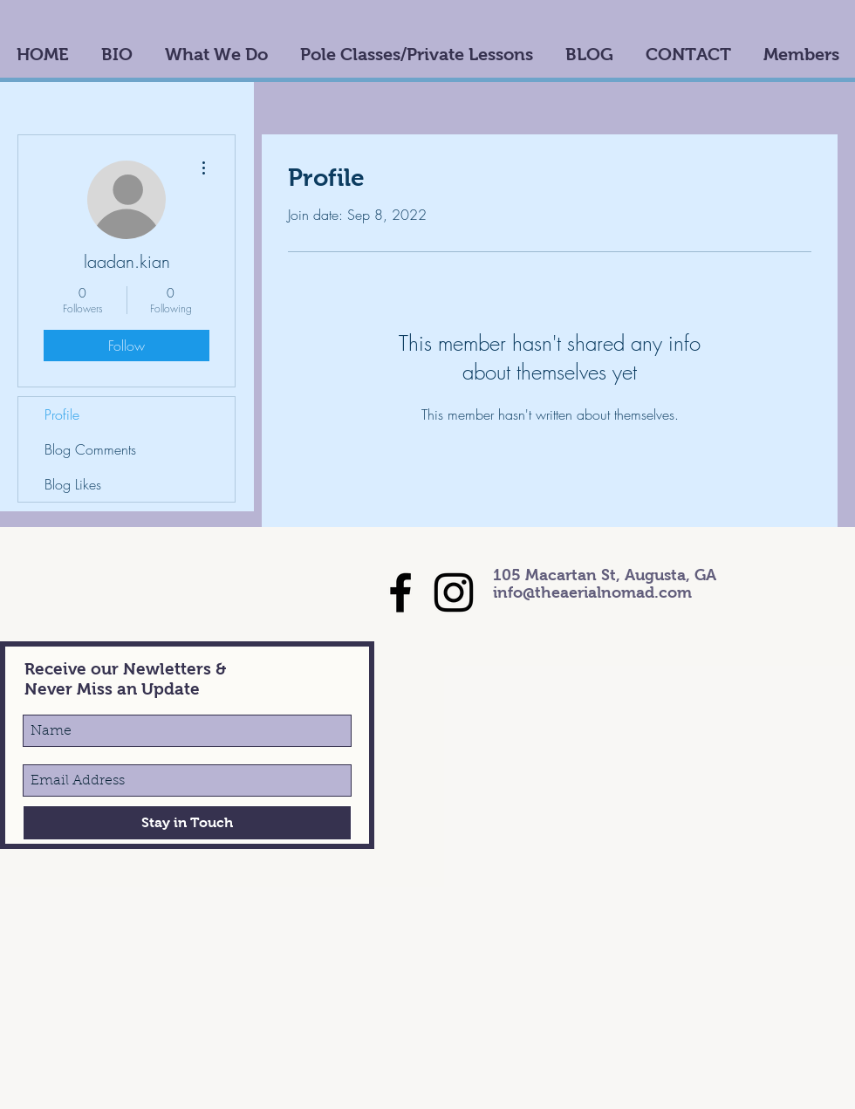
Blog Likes (72, 484)
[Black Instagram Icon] (454, 592)
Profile (61, 414)
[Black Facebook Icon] (400, 592)
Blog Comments (90, 449)
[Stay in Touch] (187, 822)
